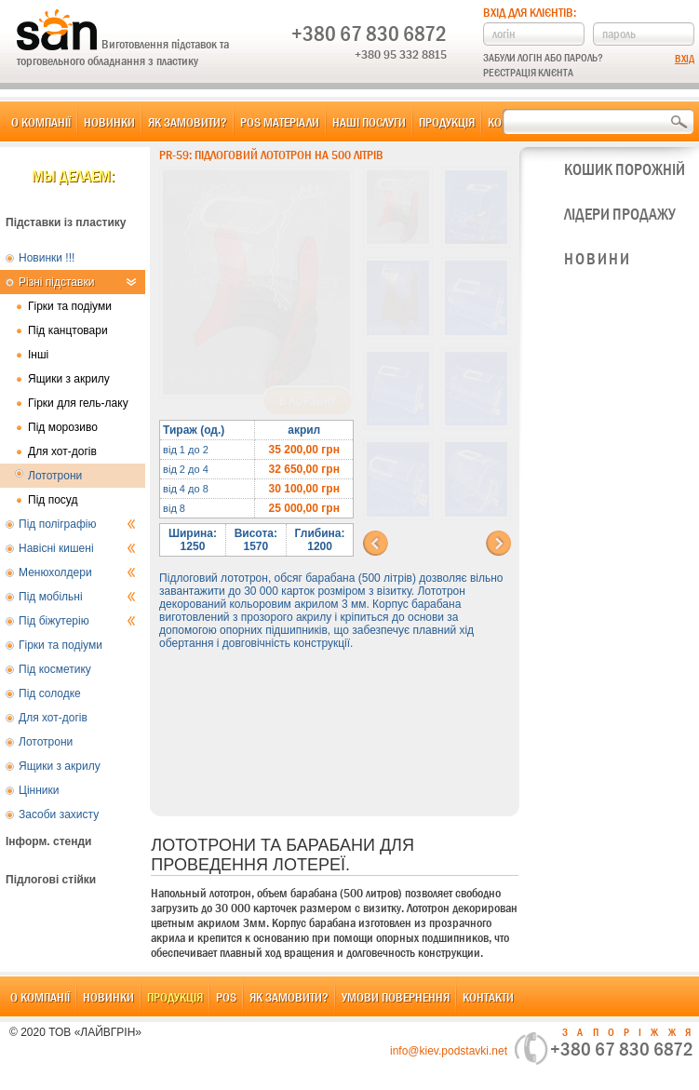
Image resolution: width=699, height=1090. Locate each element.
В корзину (308, 401)
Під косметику (55, 669)
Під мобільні (77, 596)
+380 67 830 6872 (369, 33)
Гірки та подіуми (70, 306)
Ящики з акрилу (69, 378)
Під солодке (50, 693)
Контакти (488, 996)
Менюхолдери (77, 572)
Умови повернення (396, 996)
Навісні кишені (77, 548)
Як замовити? (187, 121)
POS (226, 996)
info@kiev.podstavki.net (448, 1050)
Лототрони (55, 475)
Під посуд (52, 499)
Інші (38, 354)
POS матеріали (279, 121)
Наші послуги (369, 121)
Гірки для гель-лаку (78, 403)
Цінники (39, 790)
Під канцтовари (68, 330)
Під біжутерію (77, 620)
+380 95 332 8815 (401, 54)
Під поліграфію (77, 524)
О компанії (41, 121)
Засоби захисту (59, 814)
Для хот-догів (62, 451)
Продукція (447, 121)
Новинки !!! (46, 257)
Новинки (109, 121)
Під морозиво (63, 427)
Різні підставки (77, 282)
